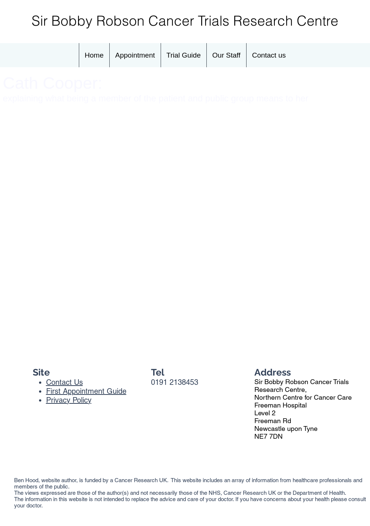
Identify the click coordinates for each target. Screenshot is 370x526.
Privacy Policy (68, 400)
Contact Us (64, 382)
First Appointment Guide (86, 391)
